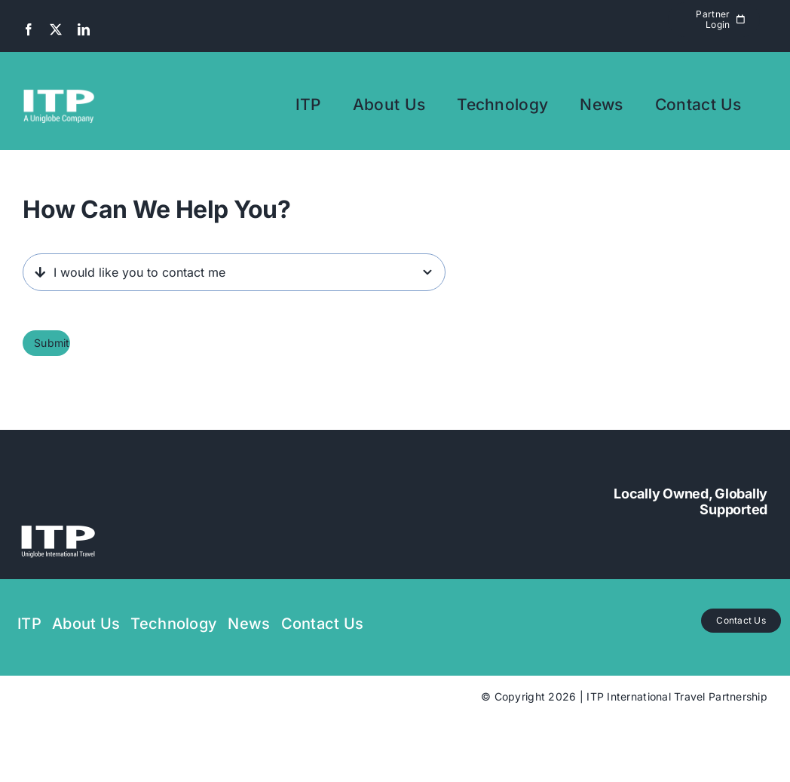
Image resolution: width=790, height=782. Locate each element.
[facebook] (29, 29)
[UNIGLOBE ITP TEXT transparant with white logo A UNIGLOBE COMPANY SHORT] (59, 75)
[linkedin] (84, 29)
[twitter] (56, 29)
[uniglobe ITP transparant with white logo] (58, 510)
